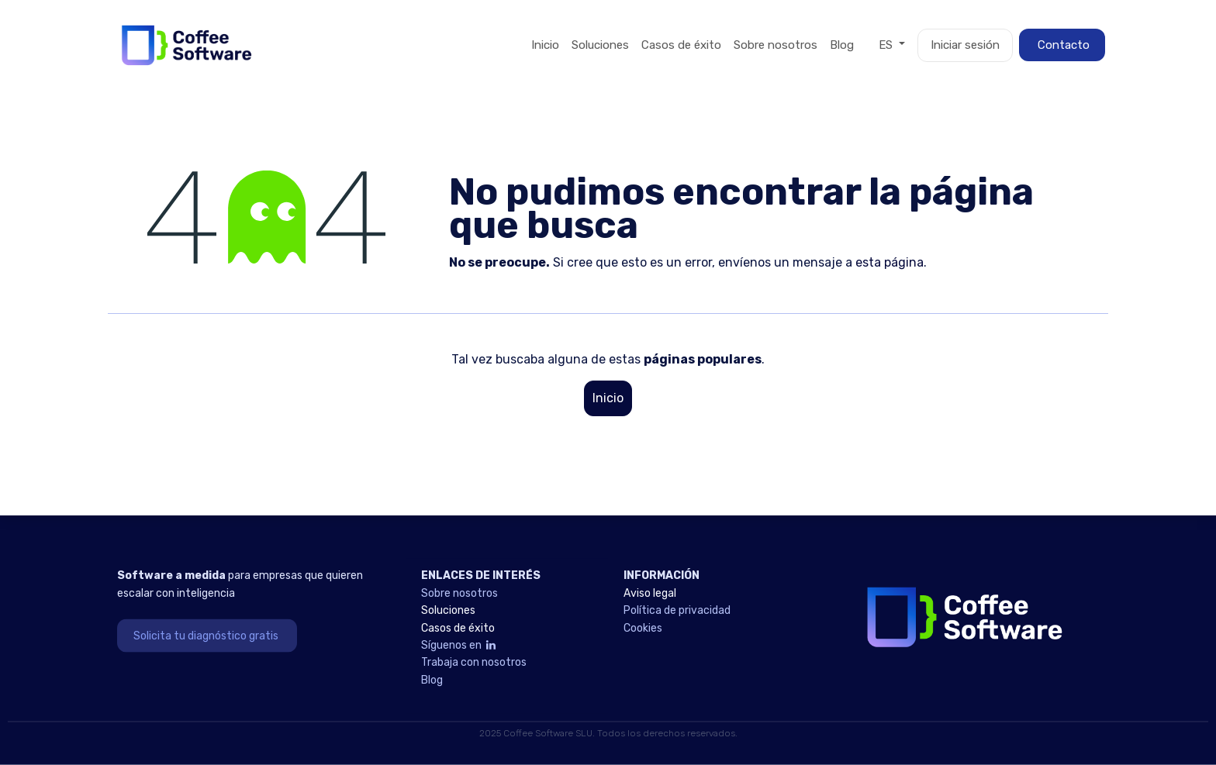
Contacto (1062, 45)
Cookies (643, 627)
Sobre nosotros (459, 592)
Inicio (608, 398)
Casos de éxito (460, 627)
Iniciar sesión (965, 45)
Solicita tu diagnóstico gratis (207, 635)
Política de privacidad (677, 610)
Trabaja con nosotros (474, 662)
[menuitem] (545, 45)
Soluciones (449, 610)
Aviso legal (651, 592)
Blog (432, 679)
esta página (889, 262)
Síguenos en (459, 645)
